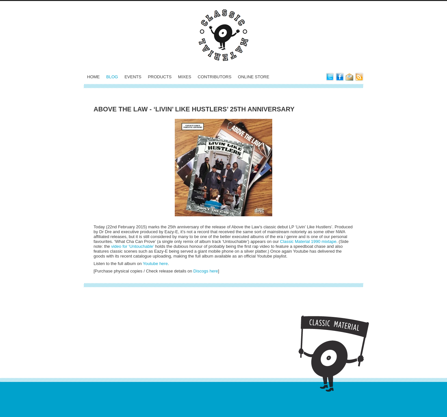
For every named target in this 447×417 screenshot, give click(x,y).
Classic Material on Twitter (330, 77)
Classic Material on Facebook (340, 77)
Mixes (184, 76)
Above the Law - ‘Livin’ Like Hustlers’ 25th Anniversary (194, 109)
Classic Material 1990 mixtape (308, 241)
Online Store (253, 76)
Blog (112, 76)
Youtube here (155, 263)
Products (160, 76)
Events (132, 76)
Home (93, 76)
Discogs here (205, 271)
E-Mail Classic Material (349, 77)
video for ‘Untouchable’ (132, 246)
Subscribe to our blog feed (359, 77)
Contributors (215, 76)
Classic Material (223, 35)
